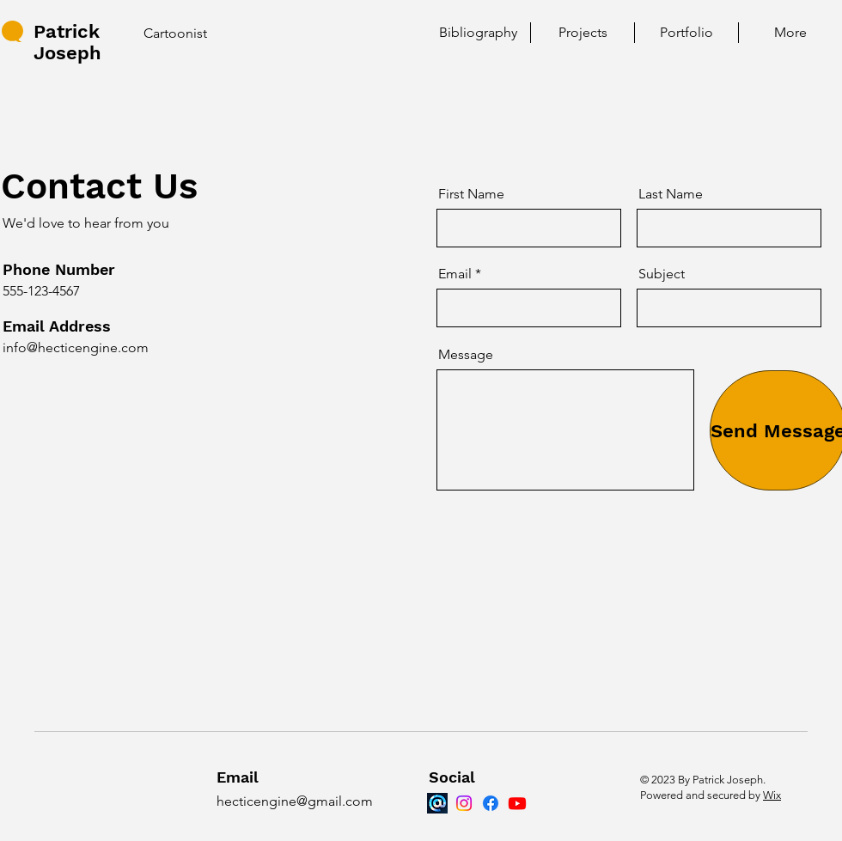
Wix (772, 795)
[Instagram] (464, 803)
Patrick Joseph (67, 42)
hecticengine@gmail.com (295, 801)
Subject (661, 274)
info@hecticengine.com (76, 347)
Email (455, 274)
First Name (471, 194)
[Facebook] (490, 803)
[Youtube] (517, 803)
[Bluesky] (437, 803)
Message (465, 355)
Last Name (670, 194)
